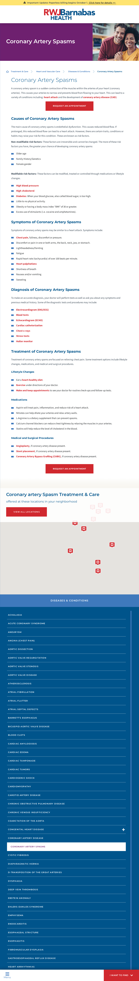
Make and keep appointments (32, 390)
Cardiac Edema (18, 752)
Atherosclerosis (20, 683)
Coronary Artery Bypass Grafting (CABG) (38, 456)
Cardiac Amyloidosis (22, 743)
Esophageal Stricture (23, 932)
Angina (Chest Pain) (21, 640)
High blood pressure (27, 185)
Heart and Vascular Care (48, 71)
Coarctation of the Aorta (26, 820)
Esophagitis (16, 941)
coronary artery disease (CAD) (99, 97)
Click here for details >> (102, 2)
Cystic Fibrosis (18, 855)
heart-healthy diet (32, 380)
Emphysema (16, 915)
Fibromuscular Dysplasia (26, 949)
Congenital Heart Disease (26, 829)
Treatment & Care (19, 71)
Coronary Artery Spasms (28, 846)
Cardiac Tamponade (22, 760)
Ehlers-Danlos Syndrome (25, 906)
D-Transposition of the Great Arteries (35, 872)
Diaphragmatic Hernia (23, 863)
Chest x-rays (23, 330)
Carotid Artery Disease (24, 795)
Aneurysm (15, 631)
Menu (7, 975)
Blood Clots (16, 735)
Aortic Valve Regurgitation (27, 657)
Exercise (20, 385)
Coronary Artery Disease (26, 837)
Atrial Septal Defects (23, 709)
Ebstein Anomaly (19, 898)
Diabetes (21, 196)
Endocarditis (17, 923)
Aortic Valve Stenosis (23, 666)
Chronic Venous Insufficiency (29, 812)
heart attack (51, 97)
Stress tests (22, 336)
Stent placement (25, 451)
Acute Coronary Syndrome (26, 623)
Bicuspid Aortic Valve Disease (29, 726)
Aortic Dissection (20, 649)
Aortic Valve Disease (22, 674)
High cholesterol (25, 191)
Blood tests (22, 315)
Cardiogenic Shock (21, 778)
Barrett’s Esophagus (22, 717)
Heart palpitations (26, 263)
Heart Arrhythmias (21, 966)
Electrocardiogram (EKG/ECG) (32, 309)
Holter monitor (24, 341)
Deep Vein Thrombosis (23, 889)
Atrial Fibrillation (21, 692)
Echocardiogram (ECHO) (29, 320)
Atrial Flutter (18, 700)
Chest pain (22, 237)
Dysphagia (15, 880)
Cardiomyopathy (19, 786)
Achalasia (15, 614)
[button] (121, 975)
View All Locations (26, 511)
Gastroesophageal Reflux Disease (32, 958)
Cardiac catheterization (29, 325)
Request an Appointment (69, 106)
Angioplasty (23, 446)
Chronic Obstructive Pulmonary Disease (36, 803)
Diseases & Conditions (79, 71)
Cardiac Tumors (19, 769)
